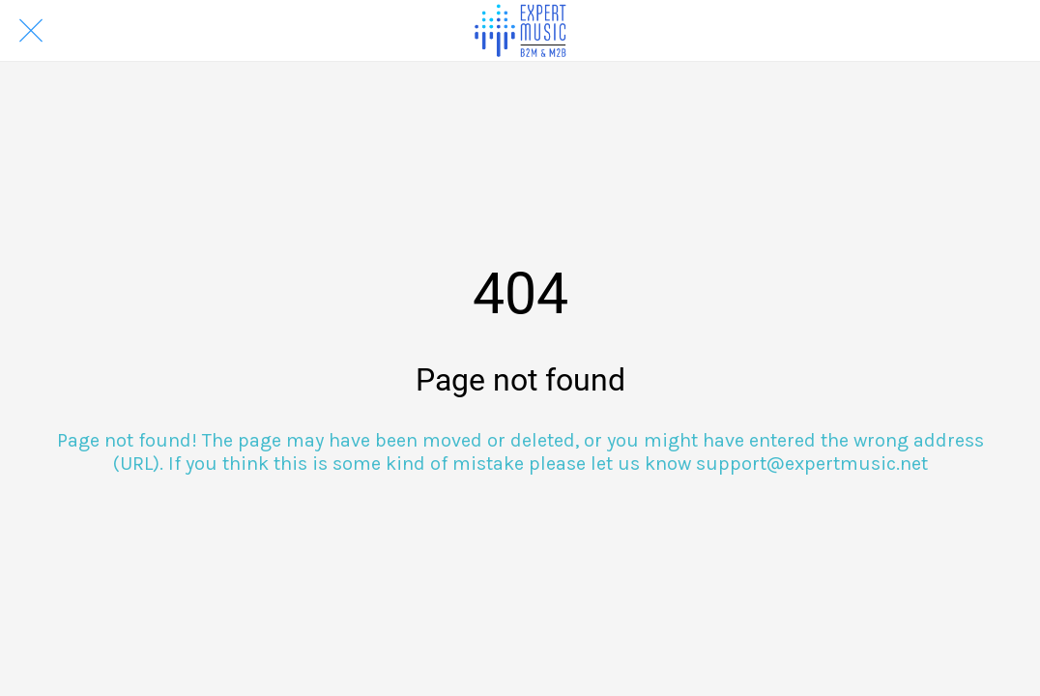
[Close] (31, 31)
